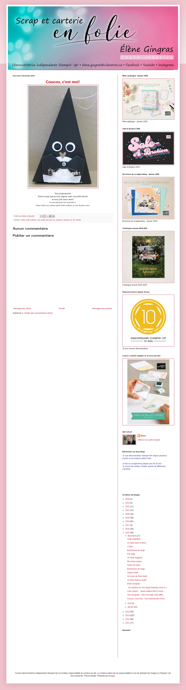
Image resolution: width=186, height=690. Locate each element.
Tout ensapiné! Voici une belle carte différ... (146, 595)
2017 (127, 525)
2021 (127, 510)
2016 (127, 529)
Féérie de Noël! (133, 565)
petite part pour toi (48, 220)
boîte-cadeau (31, 220)
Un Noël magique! (134, 558)
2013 (127, 615)
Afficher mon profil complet (149, 440)
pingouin (59, 220)
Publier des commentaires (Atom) (38, 313)
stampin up (67, 220)
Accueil (62, 308)
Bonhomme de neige (136, 550)
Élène (143, 436)
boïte (23, 220)
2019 (127, 518)
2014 (127, 612)
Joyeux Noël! (132, 572)
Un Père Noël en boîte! (137, 580)
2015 (127, 533)
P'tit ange (131, 554)
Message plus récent (22, 308)
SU (74, 220)
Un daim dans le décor (136, 543)
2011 (127, 623)
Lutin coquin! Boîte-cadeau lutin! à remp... (146, 591)
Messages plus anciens (102, 308)
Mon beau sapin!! (134, 561)
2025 (127, 499)
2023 (127, 503)
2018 (127, 521)
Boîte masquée (133, 584)
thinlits (78, 220)
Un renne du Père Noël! (137, 576)
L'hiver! (130, 546)
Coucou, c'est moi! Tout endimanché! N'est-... (146, 599)
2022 (127, 506)
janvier (131, 607)
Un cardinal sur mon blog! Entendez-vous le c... (147, 587)
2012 (127, 619)
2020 (127, 514)
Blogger (112, 676)
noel (38, 220)
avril (130, 603)
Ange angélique (133, 539)
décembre (132, 536)
